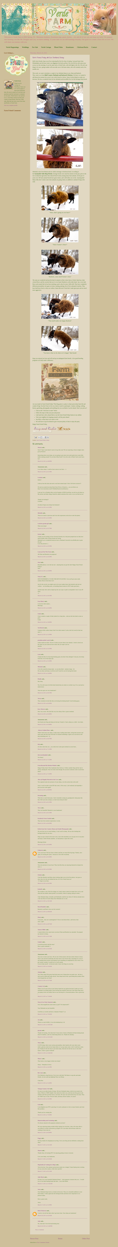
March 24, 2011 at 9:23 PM (45, 869)
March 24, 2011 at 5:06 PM (45, 622)
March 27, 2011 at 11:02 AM (45, 1183)
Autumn (40, 972)
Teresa (39, 698)
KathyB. (40, 889)
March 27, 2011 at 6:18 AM (45, 1159)
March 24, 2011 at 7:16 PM (45, 774)
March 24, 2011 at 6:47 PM (45, 738)
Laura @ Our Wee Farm (44, 551)
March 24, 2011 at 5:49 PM (45, 673)
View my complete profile (10, 105)
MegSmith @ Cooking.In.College (47, 1164)
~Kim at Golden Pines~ (44, 730)
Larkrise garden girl (43, 523)
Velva (39, 1189)
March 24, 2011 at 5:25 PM (45, 648)
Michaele (40, 666)
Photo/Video (58, 47)
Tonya (39, 1042)
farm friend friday (41, 440)
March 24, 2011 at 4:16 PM (45, 518)
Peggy (39, 1138)
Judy (39, 1221)
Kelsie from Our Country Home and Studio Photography (53, 829)
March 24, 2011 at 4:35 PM (45, 546)
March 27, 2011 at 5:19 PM (45, 1205)
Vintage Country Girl (43, 1088)
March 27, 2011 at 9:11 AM (45, 1171)
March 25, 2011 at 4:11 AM (45, 936)
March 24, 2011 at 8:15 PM (45, 812)
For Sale (35, 47)
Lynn (39, 654)
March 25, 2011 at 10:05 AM (45, 1024)
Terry (39, 807)
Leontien (40, 477)
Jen (39, 1019)
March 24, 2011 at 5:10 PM (45, 634)
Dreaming (40, 795)
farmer (40, 534)
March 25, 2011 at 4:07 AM (45, 924)
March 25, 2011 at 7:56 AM (45, 1014)
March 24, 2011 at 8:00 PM (45, 789)
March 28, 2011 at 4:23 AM (45, 1215)
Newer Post (34, 1238)
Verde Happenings (12, 47)
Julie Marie (41, 1177)
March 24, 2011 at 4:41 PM (45, 595)
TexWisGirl (41, 627)
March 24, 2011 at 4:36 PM (45, 570)
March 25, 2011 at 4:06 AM (45, 911)
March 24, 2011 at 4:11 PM (45, 471)
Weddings (25, 47)
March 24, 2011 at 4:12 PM (45, 507)
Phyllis (39, 679)
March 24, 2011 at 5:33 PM (45, 661)
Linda (39, 613)
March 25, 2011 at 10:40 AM (45, 1053)
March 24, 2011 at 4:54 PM (45, 608)
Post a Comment (39, 1229)
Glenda (40, 875)
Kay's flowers (41, 709)
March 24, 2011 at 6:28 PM (45, 714)
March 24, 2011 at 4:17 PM (45, 528)
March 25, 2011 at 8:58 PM (45, 1132)
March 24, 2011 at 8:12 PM (45, 802)
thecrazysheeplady (43, 755)
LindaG (40, 942)
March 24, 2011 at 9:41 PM (45, 883)
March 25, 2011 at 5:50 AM (45, 966)
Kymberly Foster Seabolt (44, 818)
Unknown (40, 850)
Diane (39, 917)
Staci (39, 562)
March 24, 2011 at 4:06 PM (45, 461)
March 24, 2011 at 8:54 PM (45, 844)
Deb (39, 744)
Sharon (40, 447)
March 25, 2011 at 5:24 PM (45, 1083)
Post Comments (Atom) (43, 1242)
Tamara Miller (42, 929)
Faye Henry (41, 601)
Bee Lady (40, 1072)
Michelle (40, 513)
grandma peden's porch (44, 640)
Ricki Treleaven (42, 1210)
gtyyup (40, 1030)
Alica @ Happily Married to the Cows (48, 779)
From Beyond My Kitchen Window (47, 765)
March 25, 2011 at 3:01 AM (45, 901)
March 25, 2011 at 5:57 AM (45, 980)
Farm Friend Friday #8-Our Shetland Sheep (48, 58)
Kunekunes (70, 47)
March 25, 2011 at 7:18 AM (45, 996)
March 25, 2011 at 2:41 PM (45, 1067)
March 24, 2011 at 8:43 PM (45, 823)
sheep (47, 440)
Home (60, 1238)
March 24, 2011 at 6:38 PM (45, 724)
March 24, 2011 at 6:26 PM (45, 703)
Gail (39, 1104)
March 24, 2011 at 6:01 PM (45, 692)
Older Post (86, 1238)
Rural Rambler (42, 906)
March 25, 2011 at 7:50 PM (45, 1114)
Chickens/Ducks (82, 47)
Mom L (40, 1058)
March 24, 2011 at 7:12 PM (45, 749)
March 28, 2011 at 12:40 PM (45, 1226)
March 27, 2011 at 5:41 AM (45, 1145)
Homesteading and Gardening (46, 1120)
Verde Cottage (46, 47)
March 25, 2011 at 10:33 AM (45, 1037)
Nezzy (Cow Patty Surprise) (45, 1002)
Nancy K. (40, 576)
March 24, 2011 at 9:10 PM (45, 857)
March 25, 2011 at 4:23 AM (45, 948)
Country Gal (41, 986)
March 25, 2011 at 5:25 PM (45, 1099)
